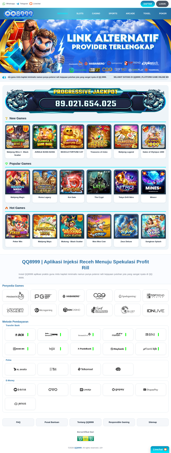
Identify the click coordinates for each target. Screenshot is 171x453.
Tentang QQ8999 (85, 422)
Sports (111, 13)
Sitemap (153, 422)
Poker (161, 13)
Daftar (148, 4)
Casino (94, 13)
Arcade (128, 13)
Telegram (22, 3)
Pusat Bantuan (52, 422)
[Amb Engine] (85, 439)
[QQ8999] (18, 13)
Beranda (60, 13)
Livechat (35, 3)
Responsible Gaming (119, 422)
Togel (144, 13)
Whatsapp (8, 3)
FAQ (18, 422)
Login (162, 4)
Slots (77, 13)
